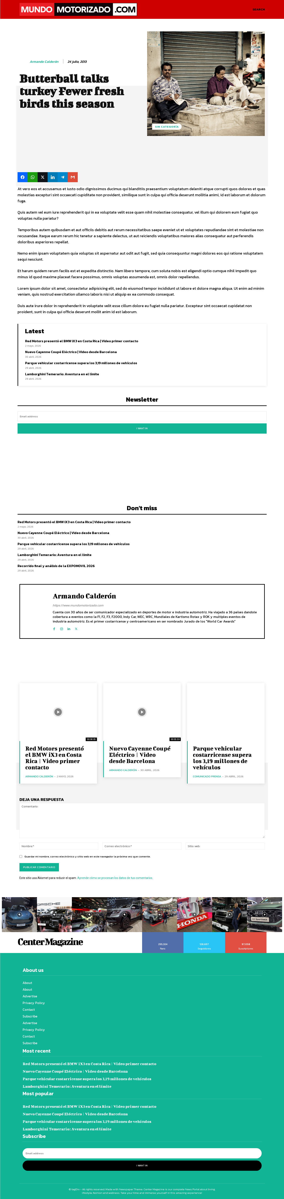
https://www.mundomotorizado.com (78, 605)
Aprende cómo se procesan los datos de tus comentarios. (115, 878)
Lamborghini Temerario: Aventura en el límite (62, 374)
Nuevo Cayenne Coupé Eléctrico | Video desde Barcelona (71, 351)
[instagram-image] (19, 914)
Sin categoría (167, 127)
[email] (142, 416)
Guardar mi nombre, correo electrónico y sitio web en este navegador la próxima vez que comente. (87, 856)
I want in (142, 428)
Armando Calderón (44, 62)
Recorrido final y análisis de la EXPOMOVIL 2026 (56, 565)
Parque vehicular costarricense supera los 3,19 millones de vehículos (81, 362)
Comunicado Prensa (207, 776)
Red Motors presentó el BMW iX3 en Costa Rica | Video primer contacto (81, 340)
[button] (258, 9)
